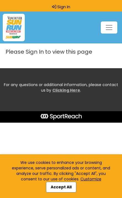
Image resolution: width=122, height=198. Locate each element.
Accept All (61, 187)
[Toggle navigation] (109, 27)
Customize (90, 179)
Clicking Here (66, 90)
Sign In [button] (61, 7)
